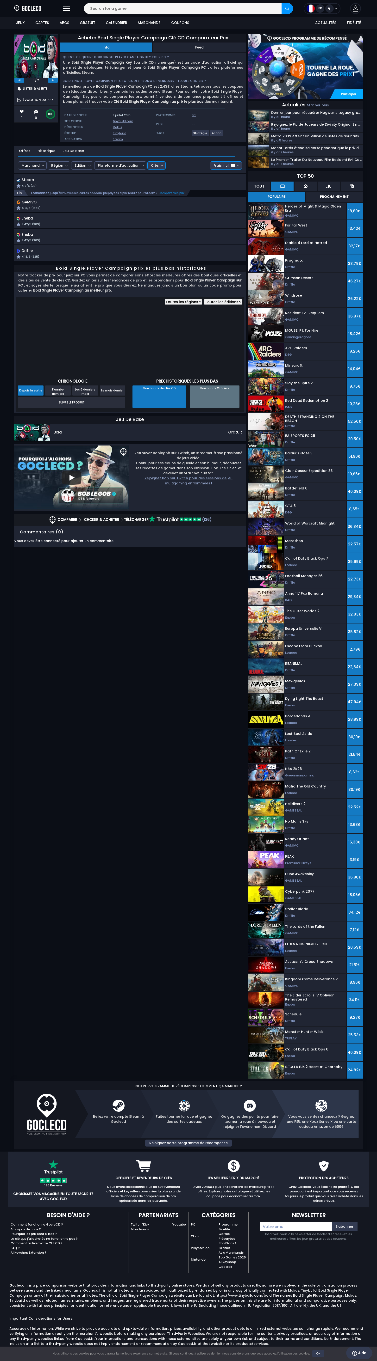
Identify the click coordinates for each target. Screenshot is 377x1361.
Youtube (179, 1224)
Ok (318, 1353)
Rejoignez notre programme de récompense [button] (188, 1143)
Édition (80, 165)
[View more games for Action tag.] (217, 135)
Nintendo (198, 1259)
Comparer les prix (171, 193)
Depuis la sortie (30, 405)
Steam (118, 139)
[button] (355, 8)
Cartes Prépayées (227, 1236)
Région (57, 165)
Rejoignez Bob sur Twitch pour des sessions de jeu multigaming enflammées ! (188, 495)
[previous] (19, 80)
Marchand (31, 165)
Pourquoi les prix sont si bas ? (34, 1234)
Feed (199, 47)
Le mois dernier (112, 405)
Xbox (195, 1236)
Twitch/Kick (140, 1224)
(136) (180, 533)
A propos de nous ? (26, 1229)
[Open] (67, 8)
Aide (359, 1353)
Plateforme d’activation (118, 165)
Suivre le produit (72, 417)
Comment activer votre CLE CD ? (37, 1243)
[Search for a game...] (188, 8)
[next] (53, 80)
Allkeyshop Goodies (227, 1264)
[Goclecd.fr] (27, 8)
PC (193, 1224)
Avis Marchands (231, 1252)
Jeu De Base (73, 150)
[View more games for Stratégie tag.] (200, 135)
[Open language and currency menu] (322, 8)
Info (106, 47)
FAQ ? (15, 1248)
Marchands (140, 1229)
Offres (24, 150)
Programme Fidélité (228, 1227)
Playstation (200, 1248)
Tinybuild (119, 133)
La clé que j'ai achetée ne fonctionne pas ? (44, 1238)
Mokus (117, 127)
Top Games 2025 (232, 1257)
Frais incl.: (224, 165)
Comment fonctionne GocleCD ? (37, 1224)
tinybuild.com (123, 121)
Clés (155, 165)
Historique (46, 150)
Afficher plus (318, 105)
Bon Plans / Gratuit (227, 1245)
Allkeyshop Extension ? (28, 1252)
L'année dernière (58, 406)
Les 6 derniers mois (85, 406)
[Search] (287, 8)
